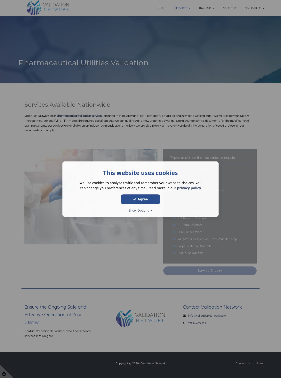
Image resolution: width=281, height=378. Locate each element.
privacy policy (189, 188)
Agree (140, 199)
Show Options (140, 210)
